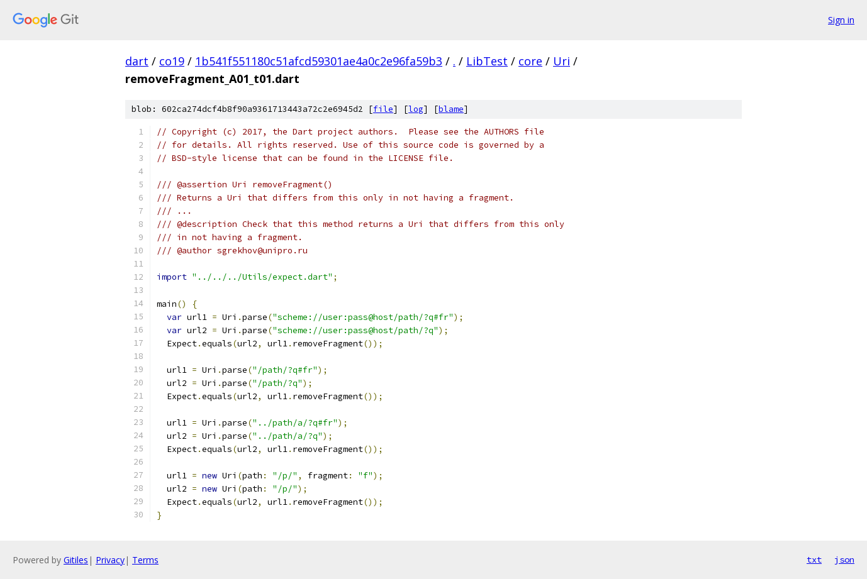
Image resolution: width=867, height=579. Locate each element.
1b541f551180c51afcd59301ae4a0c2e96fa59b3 (318, 61)
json (844, 559)
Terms (145, 560)
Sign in (841, 20)
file (383, 109)
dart (136, 61)
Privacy (110, 560)
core (530, 61)
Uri (561, 61)
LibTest (487, 61)
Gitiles (76, 560)
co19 (171, 61)
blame (451, 109)
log (415, 109)
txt (814, 559)
